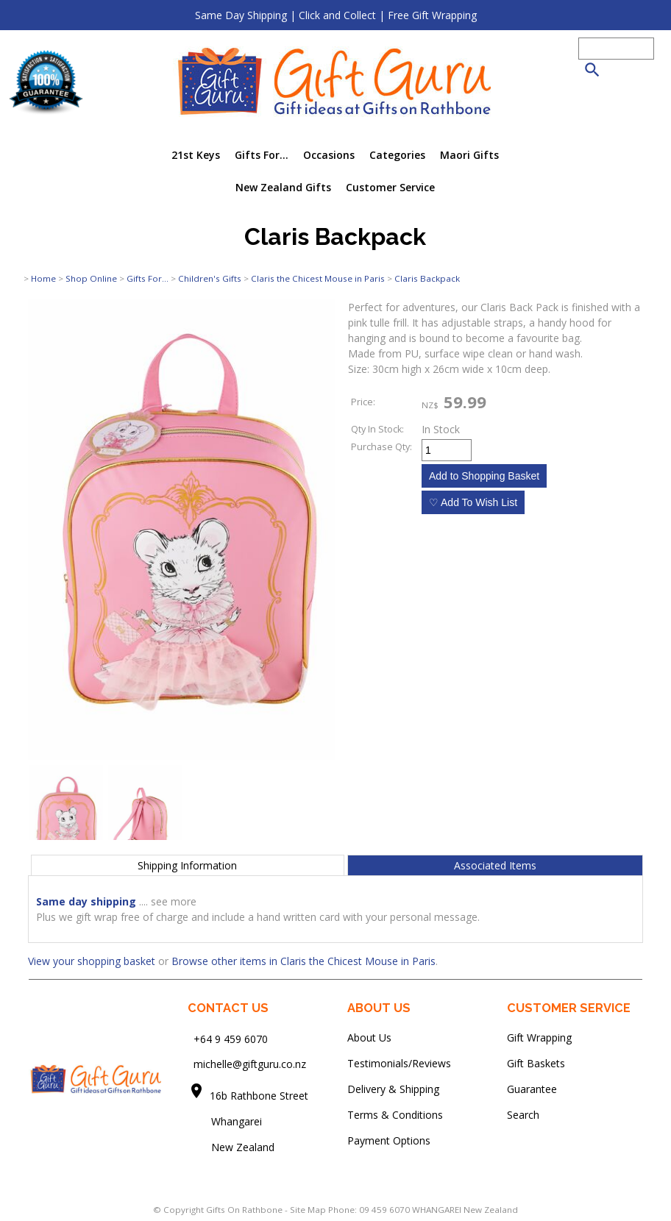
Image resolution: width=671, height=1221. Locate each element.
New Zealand (231, 1147)
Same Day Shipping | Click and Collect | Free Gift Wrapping (336, 15)
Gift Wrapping (539, 1037)
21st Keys (195, 155)
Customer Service (390, 187)
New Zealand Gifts (283, 187)
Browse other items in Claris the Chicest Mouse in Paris (303, 961)
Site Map (308, 1209)
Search (523, 1115)
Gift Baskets (536, 1063)
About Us (369, 1037)
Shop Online (91, 278)
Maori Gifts (469, 155)
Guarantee (532, 1089)
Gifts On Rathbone (245, 1209)
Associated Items (495, 865)
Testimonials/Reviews (399, 1063)
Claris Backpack (427, 278)
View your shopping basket (91, 961)
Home (43, 278)
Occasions (329, 155)
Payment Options (388, 1140)
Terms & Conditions (395, 1115)
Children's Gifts (209, 278)
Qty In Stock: (377, 429)
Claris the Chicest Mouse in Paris (318, 278)
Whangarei (226, 1121)
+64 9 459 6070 (231, 1038)
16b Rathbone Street (260, 1096)
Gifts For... (261, 155)
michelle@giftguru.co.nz (250, 1064)
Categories (397, 155)
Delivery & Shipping (393, 1089)
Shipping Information (187, 865)
